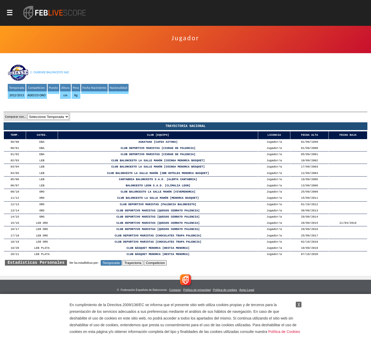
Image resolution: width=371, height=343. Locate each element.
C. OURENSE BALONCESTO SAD (49, 72)
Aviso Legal (246, 289)
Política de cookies (225, 289)
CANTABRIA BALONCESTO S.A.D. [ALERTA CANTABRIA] (158, 179)
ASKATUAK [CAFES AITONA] (158, 142)
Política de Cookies (284, 332)
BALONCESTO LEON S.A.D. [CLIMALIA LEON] (158, 186)
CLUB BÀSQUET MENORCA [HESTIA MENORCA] (158, 248)
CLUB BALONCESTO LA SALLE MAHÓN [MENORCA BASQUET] (158, 198)
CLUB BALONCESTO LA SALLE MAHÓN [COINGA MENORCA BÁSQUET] (158, 161)
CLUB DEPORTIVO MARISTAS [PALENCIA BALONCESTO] (158, 204)
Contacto (175, 289)
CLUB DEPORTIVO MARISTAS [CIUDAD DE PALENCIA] (158, 148)
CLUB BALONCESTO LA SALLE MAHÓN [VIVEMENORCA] (158, 192)
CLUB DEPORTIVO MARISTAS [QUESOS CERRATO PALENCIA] (158, 211)
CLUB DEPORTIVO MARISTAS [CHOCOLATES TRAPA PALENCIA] (158, 236)
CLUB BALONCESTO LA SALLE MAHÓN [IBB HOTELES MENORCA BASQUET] (158, 173)
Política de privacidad (196, 289)
